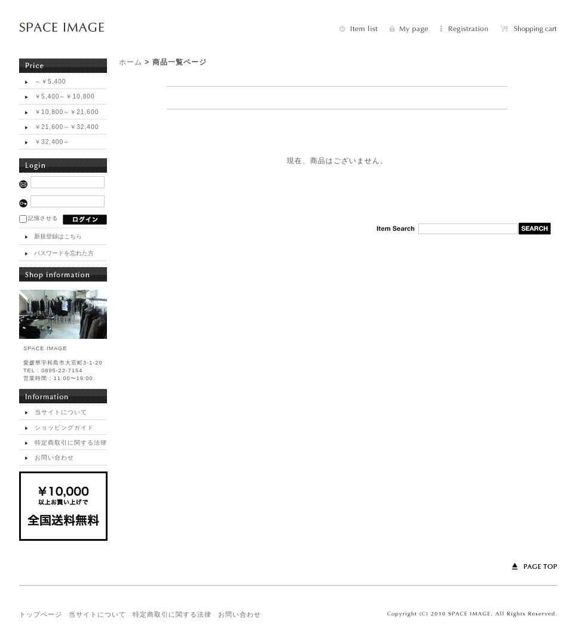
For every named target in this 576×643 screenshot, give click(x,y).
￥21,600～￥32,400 (67, 127)
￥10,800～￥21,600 (67, 112)
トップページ (40, 614)
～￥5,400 (50, 81)
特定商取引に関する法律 (71, 442)
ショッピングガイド (64, 427)
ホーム (130, 62)
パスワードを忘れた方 (64, 253)
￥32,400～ (52, 142)
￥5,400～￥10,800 (65, 96)
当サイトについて (61, 412)
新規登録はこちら (58, 236)
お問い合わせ (54, 457)
